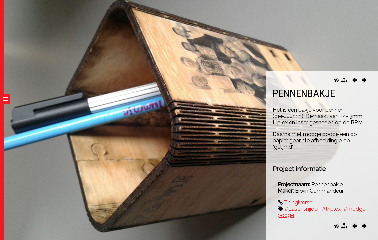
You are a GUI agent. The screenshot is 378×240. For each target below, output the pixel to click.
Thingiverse (297, 202)
